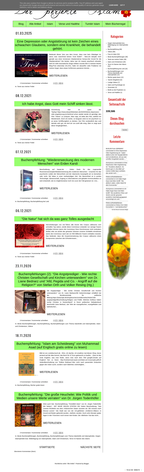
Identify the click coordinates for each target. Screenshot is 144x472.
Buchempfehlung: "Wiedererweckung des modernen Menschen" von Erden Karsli (57, 161)
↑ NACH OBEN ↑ (133, 470)
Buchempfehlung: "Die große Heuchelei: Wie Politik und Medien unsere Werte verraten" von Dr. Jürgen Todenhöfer (58, 396)
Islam (50, 23)
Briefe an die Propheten (115, 90)
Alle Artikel (35, 23)
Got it (122, 5)
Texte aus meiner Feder (25, 86)
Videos (30, 326)
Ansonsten (111, 87)
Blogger (86, 463)
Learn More (113, 5)
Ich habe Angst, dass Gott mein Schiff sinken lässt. (57, 104)
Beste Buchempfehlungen (26, 324)
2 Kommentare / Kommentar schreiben (34, 83)
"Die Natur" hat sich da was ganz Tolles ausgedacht (57, 219)
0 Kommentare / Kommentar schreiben (34, 198)
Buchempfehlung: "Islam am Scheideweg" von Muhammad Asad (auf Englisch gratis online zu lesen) (57, 345)
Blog (21, 23)
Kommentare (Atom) (29, 451)
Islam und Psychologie (115, 85)
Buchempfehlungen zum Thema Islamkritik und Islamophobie (73, 324)
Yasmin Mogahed (113, 80)
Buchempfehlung (23, 201)
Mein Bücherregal (115, 23)
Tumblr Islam (92, 23)
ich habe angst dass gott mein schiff (116, 191)
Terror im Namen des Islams (79, 439)
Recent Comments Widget (122, 209)
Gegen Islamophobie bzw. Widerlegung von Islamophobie (118, 44)
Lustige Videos (112, 82)
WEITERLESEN (58, 75)
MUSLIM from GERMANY (114, 148)
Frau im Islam (112, 54)
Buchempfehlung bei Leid (39, 201)
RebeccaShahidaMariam (114, 177)
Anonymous (110, 163)
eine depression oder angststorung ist (116, 165)
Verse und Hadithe (69, 23)
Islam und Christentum (60, 439)
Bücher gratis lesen (37, 385)
